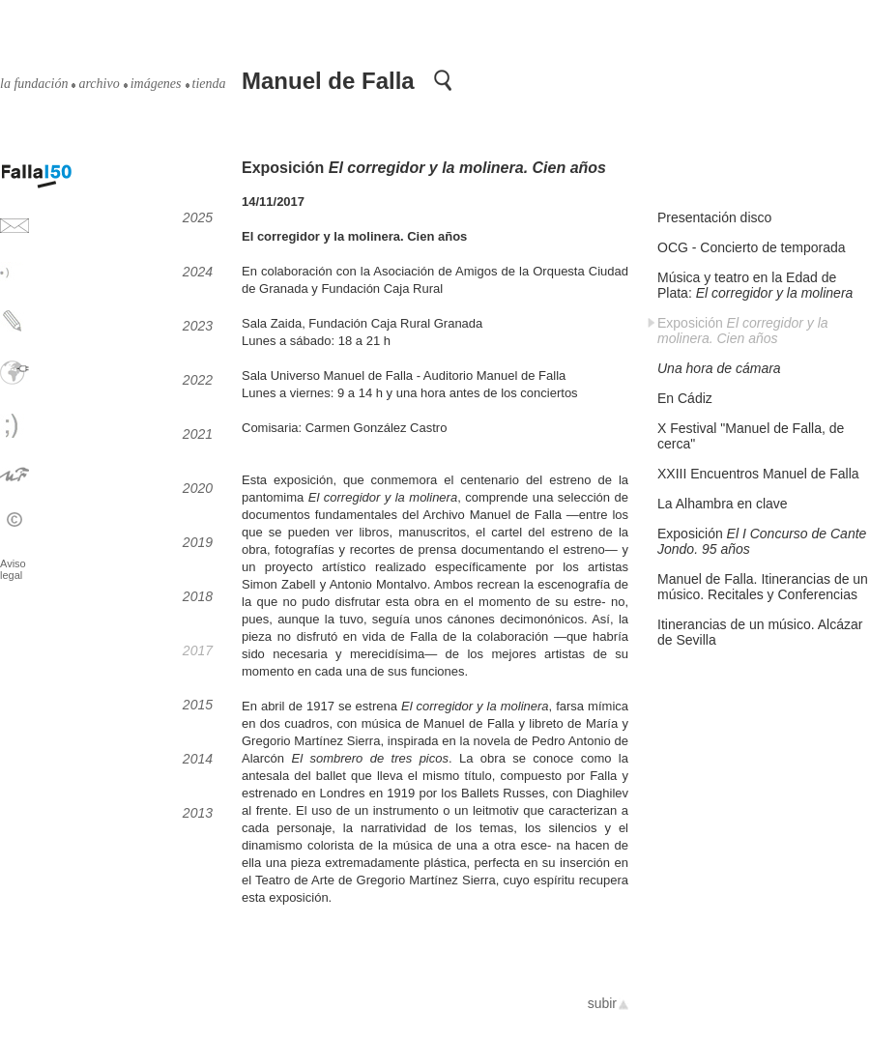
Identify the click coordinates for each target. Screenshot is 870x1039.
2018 (198, 596)
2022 (198, 380)
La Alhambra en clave (722, 503)
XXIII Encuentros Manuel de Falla (758, 473)
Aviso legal (13, 569)
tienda (209, 84)
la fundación (34, 84)
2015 (198, 704)
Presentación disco (714, 217)
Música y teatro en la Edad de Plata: (755, 285)
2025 (198, 217)
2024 (198, 271)
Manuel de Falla (328, 81)
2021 (198, 434)
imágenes (156, 84)
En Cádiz (684, 398)
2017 (198, 650)
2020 (198, 488)
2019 (198, 542)
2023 (198, 325)
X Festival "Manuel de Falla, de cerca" (750, 435)
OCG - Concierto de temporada (751, 247)
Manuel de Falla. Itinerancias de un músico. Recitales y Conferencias (762, 586)
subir (602, 1003)
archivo (98, 84)
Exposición (742, 330)
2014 (198, 758)
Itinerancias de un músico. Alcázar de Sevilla (759, 632)
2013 (198, 813)
